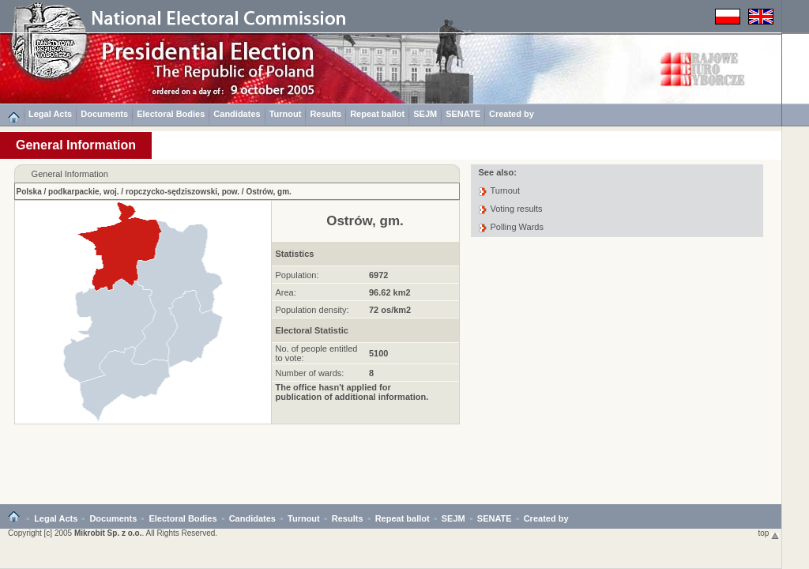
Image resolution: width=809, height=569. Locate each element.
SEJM (425, 114)
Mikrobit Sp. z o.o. (108, 533)
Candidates (236, 114)
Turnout (285, 114)
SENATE (463, 114)
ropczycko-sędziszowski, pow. (182, 191)
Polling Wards (517, 227)
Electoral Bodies (171, 114)
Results (325, 114)
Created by (511, 114)
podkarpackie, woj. (83, 191)
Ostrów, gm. (268, 191)
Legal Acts (50, 114)
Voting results (517, 208)
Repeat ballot (377, 114)
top (769, 533)
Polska (29, 191)
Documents (104, 114)
